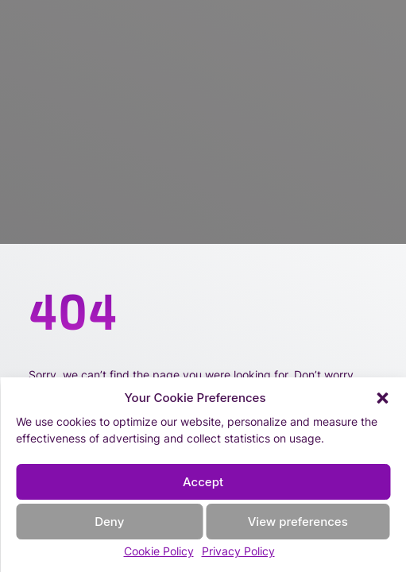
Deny (109, 521)
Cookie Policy (159, 551)
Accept (203, 481)
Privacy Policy (238, 551)
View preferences (298, 521)
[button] (382, 398)
